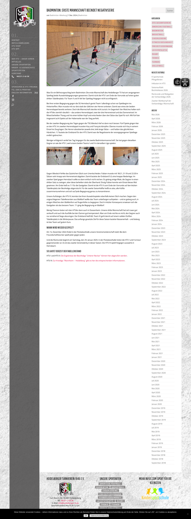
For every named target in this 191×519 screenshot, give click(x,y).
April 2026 (156, 118)
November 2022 (158, 278)
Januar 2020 (157, 404)
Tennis (155, 58)
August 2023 (157, 243)
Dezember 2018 (158, 451)
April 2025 (156, 165)
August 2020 (157, 376)
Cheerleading (159, 38)
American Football (162, 26)
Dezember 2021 (158, 318)
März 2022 (156, 306)
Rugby (155, 54)
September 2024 (159, 192)
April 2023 (156, 259)
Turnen (156, 62)
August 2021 (157, 333)
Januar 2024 (157, 224)
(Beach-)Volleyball (110, 508)
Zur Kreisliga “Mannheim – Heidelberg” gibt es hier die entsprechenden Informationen (89, 260)
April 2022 (156, 302)
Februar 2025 (157, 173)
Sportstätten (18, 70)
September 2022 (159, 286)
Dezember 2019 (158, 408)
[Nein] (187, 514)
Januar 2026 (157, 130)
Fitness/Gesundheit (162, 42)
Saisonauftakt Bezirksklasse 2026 (160, 89)
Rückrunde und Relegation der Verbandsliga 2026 (163, 95)
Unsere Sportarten (21, 64)
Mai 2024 (155, 208)
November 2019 (158, 411)
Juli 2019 (155, 427)
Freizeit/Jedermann (162, 46)
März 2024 (156, 216)
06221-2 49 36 (67, 500)
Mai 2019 (155, 431)
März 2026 (156, 122)
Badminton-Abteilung (58, 15)
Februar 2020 (157, 400)
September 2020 (159, 372)
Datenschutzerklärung (99, 516)
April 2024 (156, 212)
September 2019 (159, 419)
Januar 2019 (157, 447)
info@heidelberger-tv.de (68, 503)
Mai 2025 (155, 161)
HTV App (15, 48)
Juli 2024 (155, 200)
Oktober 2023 (157, 235)
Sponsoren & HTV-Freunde (25, 86)
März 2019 (156, 439)
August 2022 (157, 290)
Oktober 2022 (157, 282)
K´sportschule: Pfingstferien (158, 78)
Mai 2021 (155, 341)
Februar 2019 (157, 443)
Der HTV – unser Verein (23, 58)
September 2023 (159, 239)
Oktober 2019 (157, 415)
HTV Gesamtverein (161, 22)
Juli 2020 (155, 380)
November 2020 (158, 364)
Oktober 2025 (157, 142)
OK (86, 516)
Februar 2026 (157, 126)
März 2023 (156, 263)
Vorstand (16, 73)
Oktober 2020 (157, 368)
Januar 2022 (157, 314)
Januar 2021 (157, 357)
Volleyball (158, 65)
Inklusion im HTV (159, 83)
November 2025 (158, 138)
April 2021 (156, 345)
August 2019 (157, 423)
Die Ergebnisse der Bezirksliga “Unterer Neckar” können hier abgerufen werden (94, 255)
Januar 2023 (157, 271)
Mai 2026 (155, 114)
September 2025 (159, 145)
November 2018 (158, 455)
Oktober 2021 (157, 325)
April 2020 (156, 392)
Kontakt (16, 40)
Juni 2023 (155, 251)
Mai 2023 (155, 255)
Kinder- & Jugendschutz (23, 67)
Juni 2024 (155, 204)
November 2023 (158, 231)
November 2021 (158, 321)
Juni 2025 (155, 157)
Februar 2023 (157, 267)
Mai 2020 (155, 388)
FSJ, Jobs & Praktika (21, 89)
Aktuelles (16, 61)
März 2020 (156, 396)
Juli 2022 (155, 294)
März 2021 (156, 349)
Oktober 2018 (157, 458)
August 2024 (157, 196)
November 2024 (158, 184)
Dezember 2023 (158, 228)
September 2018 (159, 462)
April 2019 (156, 435)
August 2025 (157, 149)
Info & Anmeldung (20, 43)
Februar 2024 (157, 220)
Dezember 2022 (158, 275)
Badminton (83, 15)
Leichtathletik (159, 50)
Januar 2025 (157, 177)
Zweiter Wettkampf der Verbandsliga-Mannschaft (163, 102)
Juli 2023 (155, 247)
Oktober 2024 (157, 188)
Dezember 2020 (158, 361)
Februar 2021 (157, 353)
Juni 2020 (155, 384)
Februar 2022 (157, 310)
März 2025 (156, 169)
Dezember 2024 (158, 181)
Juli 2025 (155, 153)
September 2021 (159, 329)
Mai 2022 (155, 298)
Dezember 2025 (158, 134)
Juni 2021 (155, 337)
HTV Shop (16, 46)
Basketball (158, 34)
